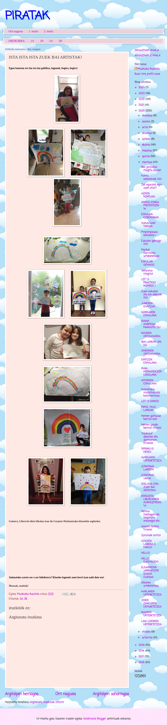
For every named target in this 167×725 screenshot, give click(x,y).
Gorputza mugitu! (147, 272)
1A (32, 40)
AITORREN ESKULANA (148, 382)
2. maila (48, 31)
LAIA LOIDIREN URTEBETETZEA (151, 622)
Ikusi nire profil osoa (147, 74)
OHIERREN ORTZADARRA (150, 352)
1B (41, 40)
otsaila (146, 632)
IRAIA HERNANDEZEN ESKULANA (151, 371)
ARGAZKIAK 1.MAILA (147, 50)
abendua (147, 116)
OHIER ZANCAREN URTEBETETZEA (151, 603)
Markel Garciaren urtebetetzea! (150, 253)
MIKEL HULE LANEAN (148, 408)
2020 (142, 111)
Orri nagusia (15, 31)
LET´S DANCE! (150, 401)
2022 (142, 99)
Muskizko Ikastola (148, 69)
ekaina (146, 145)
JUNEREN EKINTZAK (148, 305)
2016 (142, 662)
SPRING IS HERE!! (147, 450)
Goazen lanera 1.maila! (150, 528)
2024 (142, 88)
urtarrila (147, 638)
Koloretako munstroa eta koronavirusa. (150, 392)
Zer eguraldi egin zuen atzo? (151, 186)
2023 (142, 93)
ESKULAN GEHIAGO (147, 263)
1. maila (33, 31)
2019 (142, 645)
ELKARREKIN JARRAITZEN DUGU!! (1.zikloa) (150, 572)
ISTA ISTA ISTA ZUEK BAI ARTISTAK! (150, 487)
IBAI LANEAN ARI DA (151, 343)
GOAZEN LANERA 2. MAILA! (148, 544)
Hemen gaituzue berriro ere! (151, 417)
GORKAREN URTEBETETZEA (151, 459)
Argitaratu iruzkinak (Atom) (47, 702)
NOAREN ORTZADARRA (150, 334)
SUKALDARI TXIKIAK (148, 224)
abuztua (147, 133)
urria (145, 127)
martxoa (147, 162)
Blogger (101, 719)
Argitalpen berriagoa (21, 694)
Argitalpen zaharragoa (111, 694)
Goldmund (89, 719)
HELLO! (145, 553)
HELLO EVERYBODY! (149, 560)
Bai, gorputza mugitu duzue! (151, 168)
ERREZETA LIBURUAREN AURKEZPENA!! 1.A (151, 501)
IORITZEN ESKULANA (148, 361)
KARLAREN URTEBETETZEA (151, 593)
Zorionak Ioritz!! (151, 535)
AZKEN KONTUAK (148, 195)
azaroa (146, 122)
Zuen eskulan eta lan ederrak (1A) (151, 294)
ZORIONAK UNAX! (147, 476)
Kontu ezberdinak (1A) (151, 177)
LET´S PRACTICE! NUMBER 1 (148, 282)
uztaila (146, 139)
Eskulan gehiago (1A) (151, 242)
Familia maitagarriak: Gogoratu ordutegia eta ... (151, 516)
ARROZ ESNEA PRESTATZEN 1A (150, 205)
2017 (142, 657)
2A (51, 40)
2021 (142, 105)
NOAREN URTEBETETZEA (151, 614)
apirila (146, 156)
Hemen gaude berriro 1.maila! (151, 426)
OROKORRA (16, 40)
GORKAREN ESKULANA (148, 314)
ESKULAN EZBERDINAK (150, 216)
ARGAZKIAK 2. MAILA (147, 56)
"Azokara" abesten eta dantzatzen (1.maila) (149, 438)
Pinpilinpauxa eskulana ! (149, 233)
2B (60, 40)
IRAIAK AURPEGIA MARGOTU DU (150, 324)
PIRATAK (27, 16)
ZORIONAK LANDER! (147, 468)
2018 (142, 651)
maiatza (147, 151)
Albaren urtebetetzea (150, 584)
